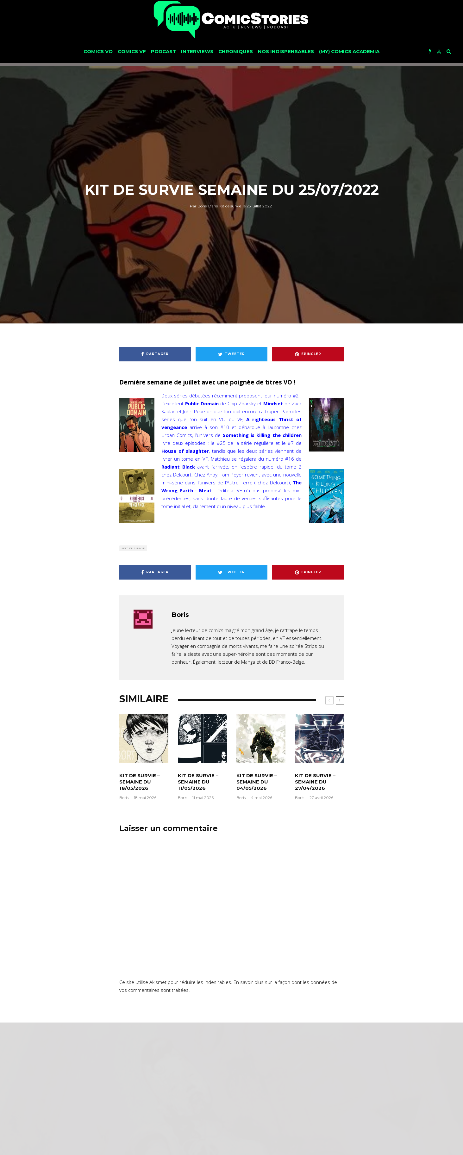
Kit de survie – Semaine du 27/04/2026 (315, 781)
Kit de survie (230, 206)
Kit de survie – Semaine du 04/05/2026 (256, 781)
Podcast (163, 51)
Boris (198, 206)
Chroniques (235, 51)
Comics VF (132, 51)
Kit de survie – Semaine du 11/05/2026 (198, 781)
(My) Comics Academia (349, 51)
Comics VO (98, 51)
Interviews (197, 51)
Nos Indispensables (286, 51)
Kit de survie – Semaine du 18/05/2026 (139, 781)
